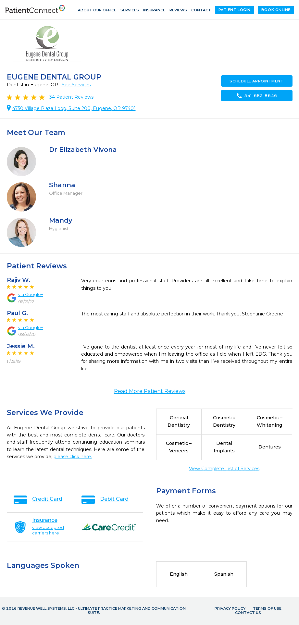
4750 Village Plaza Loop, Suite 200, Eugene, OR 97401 (74, 108)
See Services (76, 85)
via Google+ (30, 294)
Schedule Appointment (256, 81)
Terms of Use (267, 608)
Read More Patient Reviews (149, 391)
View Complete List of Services (224, 469)
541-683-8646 (256, 95)
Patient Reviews (71, 97)
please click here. (73, 457)
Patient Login (234, 9)
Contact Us (248, 612)
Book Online (276, 9)
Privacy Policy (230, 608)
